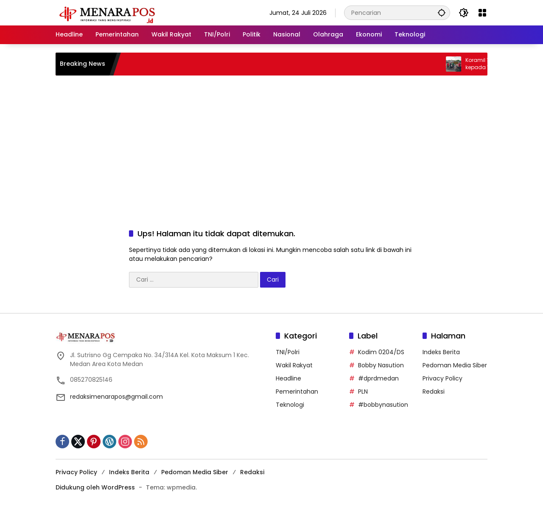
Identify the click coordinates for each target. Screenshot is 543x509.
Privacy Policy (442, 378)
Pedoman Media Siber (455, 365)
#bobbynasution (383, 404)
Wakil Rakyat (294, 365)
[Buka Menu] (482, 13)
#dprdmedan (378, 378)
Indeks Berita (441, 352)
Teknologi (290, 404)
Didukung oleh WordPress (95, 487)
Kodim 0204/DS (381, 352)
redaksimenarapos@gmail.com (116, 396)
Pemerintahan (297, 391)
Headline (288, 378)
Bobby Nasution (381, 365)
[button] (441, 13)
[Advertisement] (271, 143)
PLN (363, 391)
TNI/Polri (287, 352)
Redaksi (434, 391)
